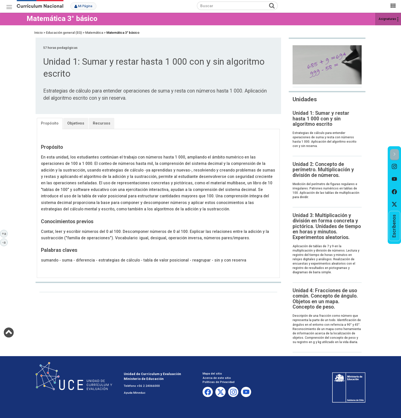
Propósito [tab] (50, 123)
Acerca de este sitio (217, 378)
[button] (394, 154)
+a (5, 233)
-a (5, 242)
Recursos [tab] (101, 123)
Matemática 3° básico (62, 18)
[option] (394, 166)
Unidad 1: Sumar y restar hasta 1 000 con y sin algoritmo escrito (321, 118)
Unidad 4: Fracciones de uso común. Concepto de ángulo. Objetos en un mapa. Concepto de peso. (325, 299)
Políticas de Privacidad (219, 382)
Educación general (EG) (64, 33)
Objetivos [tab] (75, 123)
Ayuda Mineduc (135, 392)
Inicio (38, 33)
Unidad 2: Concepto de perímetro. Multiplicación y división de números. (323, 169)
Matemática (94, 33)
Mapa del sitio (212, 373)
